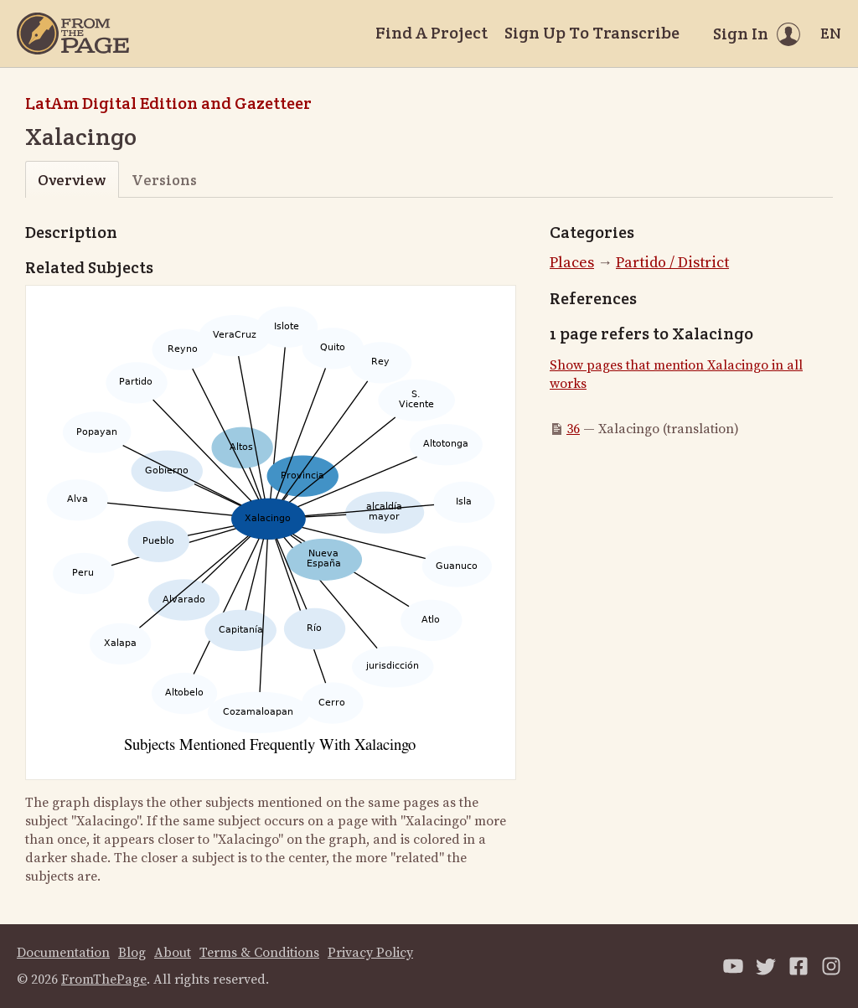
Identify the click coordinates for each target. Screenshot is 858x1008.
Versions (164, 179)
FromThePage (104, 979)
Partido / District (672, 262)
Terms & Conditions (259, 952)
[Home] (73, 33)
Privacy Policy (370, 952)
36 (573, 429)
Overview (72, 179)
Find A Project (431, 33)
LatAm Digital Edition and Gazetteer (168, 103)
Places (572, 262)
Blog (132, 952)
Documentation (63, 952)
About (172, 952)
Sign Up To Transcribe (592, 33)
